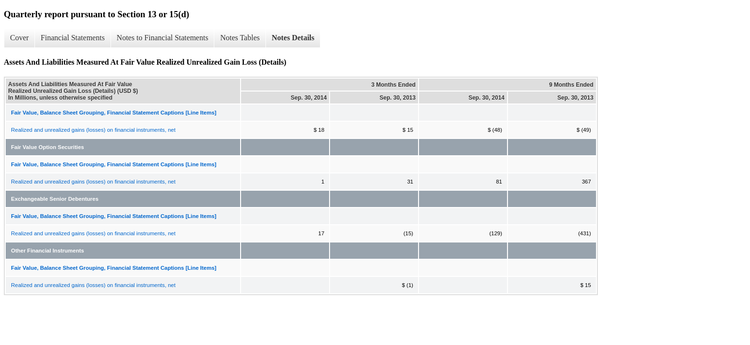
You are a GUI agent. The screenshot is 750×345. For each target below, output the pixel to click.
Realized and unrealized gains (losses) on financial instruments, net (93, 130)
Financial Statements (73, 38)
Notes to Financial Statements (163, 38)
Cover (19, 38)
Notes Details (293, 38)
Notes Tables (240, 38)
